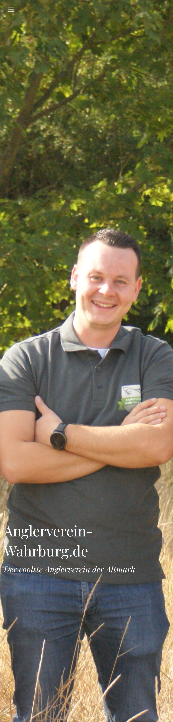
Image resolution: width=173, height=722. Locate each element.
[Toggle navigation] (11, 9)
